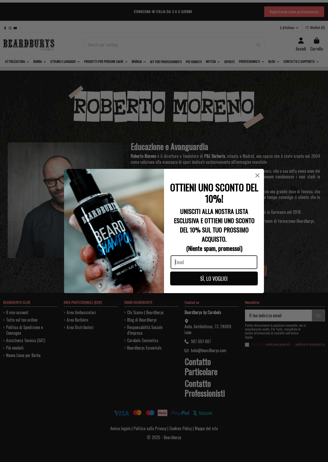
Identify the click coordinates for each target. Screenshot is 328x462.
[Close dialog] (257, 175)
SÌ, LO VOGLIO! (214, 278)
